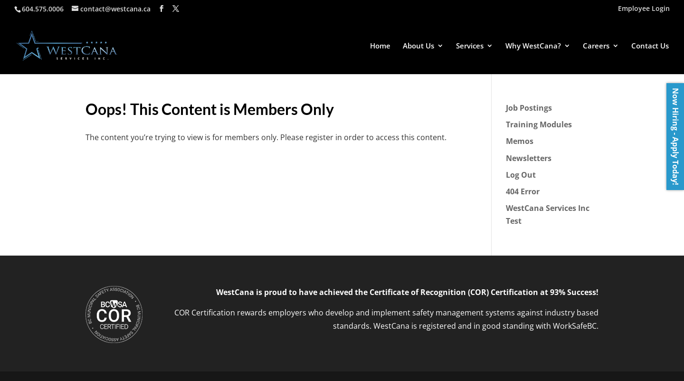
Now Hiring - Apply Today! (675, 136)
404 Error (523, 191)
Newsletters (528, 158)
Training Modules (539, 124)
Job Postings (529, 108)
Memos (519, 141)
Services (470, 46)
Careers (596, 46)
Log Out (521, 175)
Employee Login (644, 9)
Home (380, 46)
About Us (418, 46)
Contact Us (650, 46)
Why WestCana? (533, 46)
